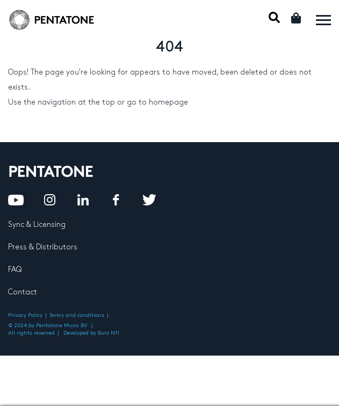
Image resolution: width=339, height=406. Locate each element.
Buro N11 (108, 333)
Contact (22, 292)
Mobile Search (274, 17)
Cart (296, 18)
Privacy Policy (25, 315)
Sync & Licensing (37, 224)
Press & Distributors (42, 246)
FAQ (14, 269)
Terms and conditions (76, 315)
